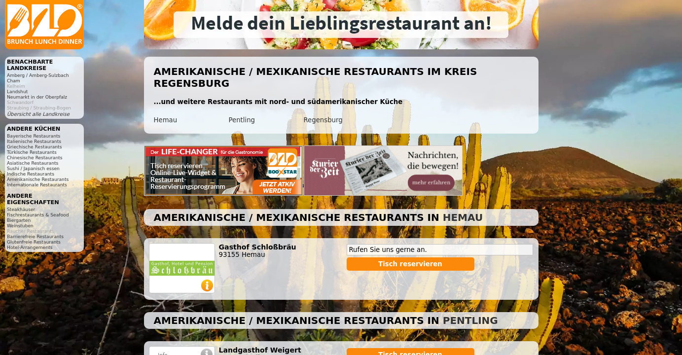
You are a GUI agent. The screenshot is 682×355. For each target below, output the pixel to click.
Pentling (242, 120)
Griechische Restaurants (34, 146)
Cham (13, 80)
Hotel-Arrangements (30, 247)
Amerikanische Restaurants (38, 179)
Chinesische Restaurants (35, 157)
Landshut (17, 91)
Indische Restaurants (30, 174)
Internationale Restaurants (37, 184)
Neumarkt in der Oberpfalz (37, 97)
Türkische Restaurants (32, 152)
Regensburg (323, 120)
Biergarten (19, 220)
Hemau (166, 120)
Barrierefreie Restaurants (35, 236)
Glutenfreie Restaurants (34, 242)
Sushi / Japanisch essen (33, 168)
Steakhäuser (21, 209)
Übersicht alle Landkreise (38, 114)
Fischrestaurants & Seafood (38, 214)
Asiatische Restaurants (32, 163)
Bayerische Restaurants (33, 136)
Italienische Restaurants (34, 141)
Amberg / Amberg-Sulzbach (38, 75)
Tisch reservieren (410, 264)
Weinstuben (20, 225)
